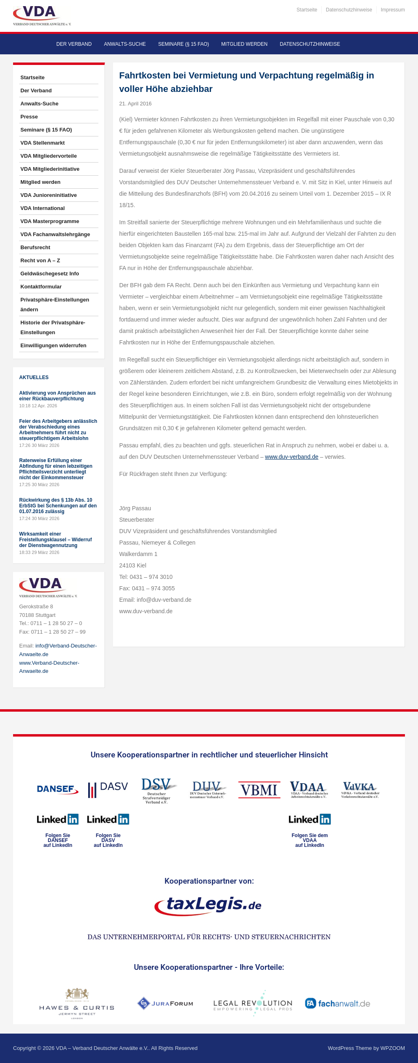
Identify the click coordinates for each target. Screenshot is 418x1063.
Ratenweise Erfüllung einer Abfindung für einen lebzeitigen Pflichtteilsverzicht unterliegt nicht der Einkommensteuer (55, 469)
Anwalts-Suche (125, 44)
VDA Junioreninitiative (48, 195)
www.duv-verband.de (291, 456)
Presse (29, 117)
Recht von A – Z (40, 260)
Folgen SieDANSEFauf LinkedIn (57, 840)
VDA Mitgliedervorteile (48, 156)
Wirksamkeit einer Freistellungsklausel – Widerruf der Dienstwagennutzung (55, 539)
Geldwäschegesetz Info (49, 273)
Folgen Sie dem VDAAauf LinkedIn (309, 840)
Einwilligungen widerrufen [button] (53, 345)
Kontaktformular (41, 287)
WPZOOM (392, 1048)
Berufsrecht (35, 247)
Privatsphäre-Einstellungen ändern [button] (54, 305)
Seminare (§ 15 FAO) (183, 44)
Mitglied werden (244, 44)
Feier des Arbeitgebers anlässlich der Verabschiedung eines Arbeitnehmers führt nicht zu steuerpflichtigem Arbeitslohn (58, 429)
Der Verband (74, 44)
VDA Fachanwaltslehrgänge (55, 234)
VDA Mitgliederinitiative (50, 169)
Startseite (307, 10)
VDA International (42, 208)
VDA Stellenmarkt (42, 143)
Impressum (393, 10)
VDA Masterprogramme (49, 221)
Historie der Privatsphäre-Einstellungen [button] (52, 327)
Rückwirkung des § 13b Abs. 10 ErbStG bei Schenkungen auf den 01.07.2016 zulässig (58, 505)
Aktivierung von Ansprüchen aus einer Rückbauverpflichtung (57, 396)
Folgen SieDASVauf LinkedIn (108, 840)
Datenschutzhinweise (349, 10)
